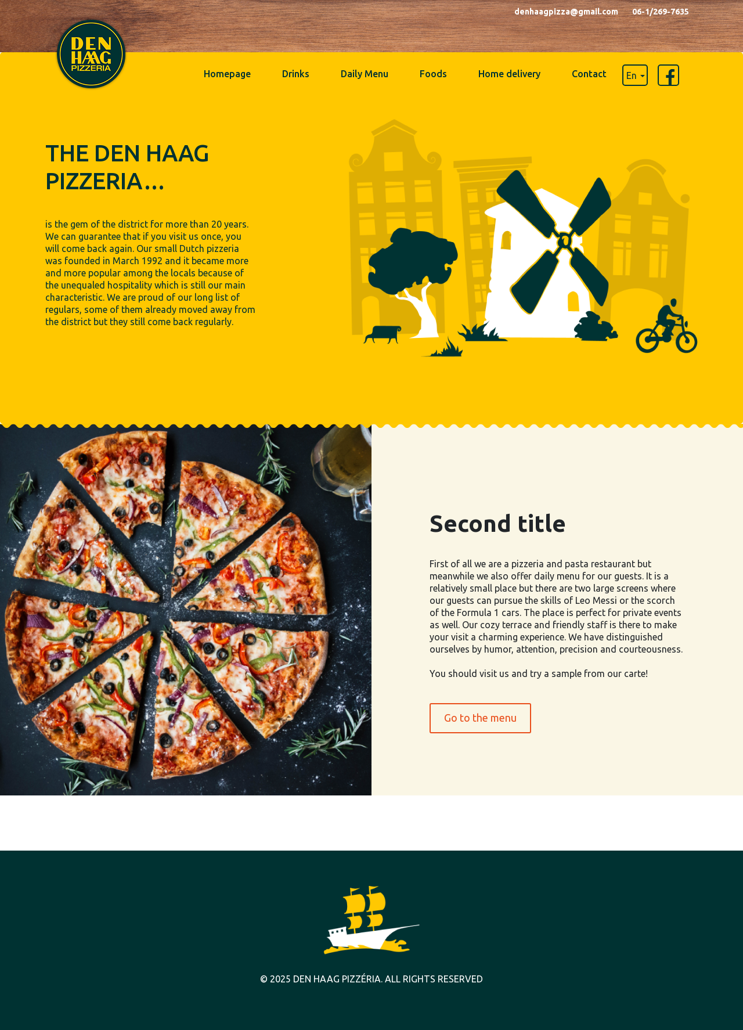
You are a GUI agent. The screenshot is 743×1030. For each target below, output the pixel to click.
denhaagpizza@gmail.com (566, 11)
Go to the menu (480, 717)
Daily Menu (364, 74)
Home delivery (509, 74)
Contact (589, 74)
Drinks (295, 74)
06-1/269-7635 (660, 11)
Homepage (227, 74)
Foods (433, 74)
